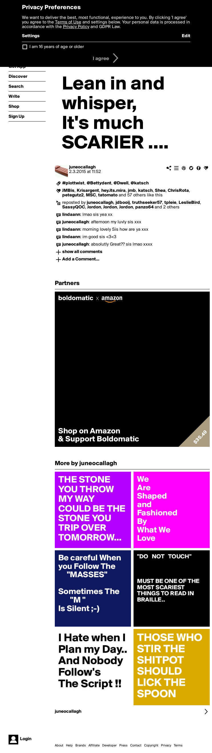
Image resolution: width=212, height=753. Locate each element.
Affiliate (94, 745)
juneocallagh (82, 167)
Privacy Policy (76, 27)
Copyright (151, 745)
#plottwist (73, 183)
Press (123, 745)
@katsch (140, 183)
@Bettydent (99, 183)
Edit (186, 36)
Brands (80, 745)
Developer (109, 745)
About (59, 745)
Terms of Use (68, 22)
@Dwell (121, 183)
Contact (136, 745)
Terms (178, 745)
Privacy (166, 745)
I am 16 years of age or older (56, 47)
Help (69, 745)
